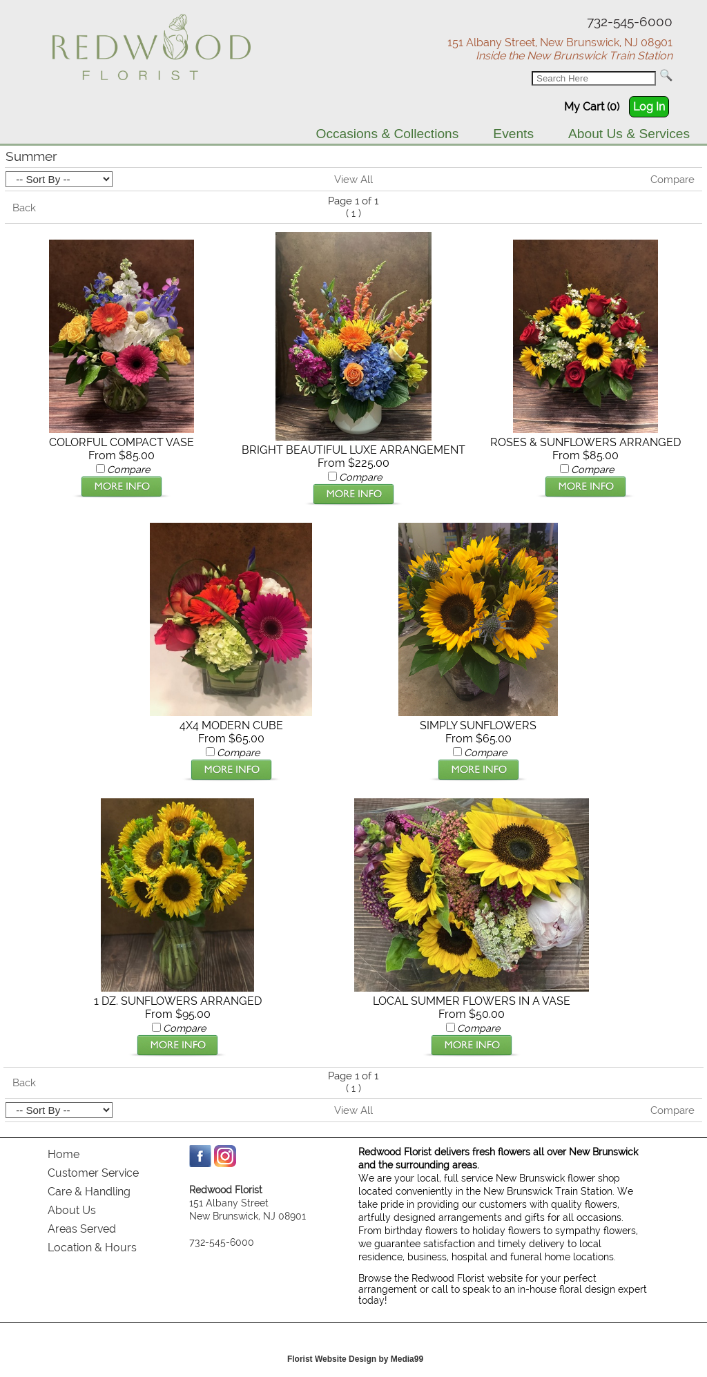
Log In (649, 106)
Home (63, 1154)
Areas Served (82, 1228)
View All (353, 179)
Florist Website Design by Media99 (355, 1359)
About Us (72, 1210)
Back (24, 208)
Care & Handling (89, 1191)
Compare (672, 179)
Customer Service (93, 1172)
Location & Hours (92, 1247)
